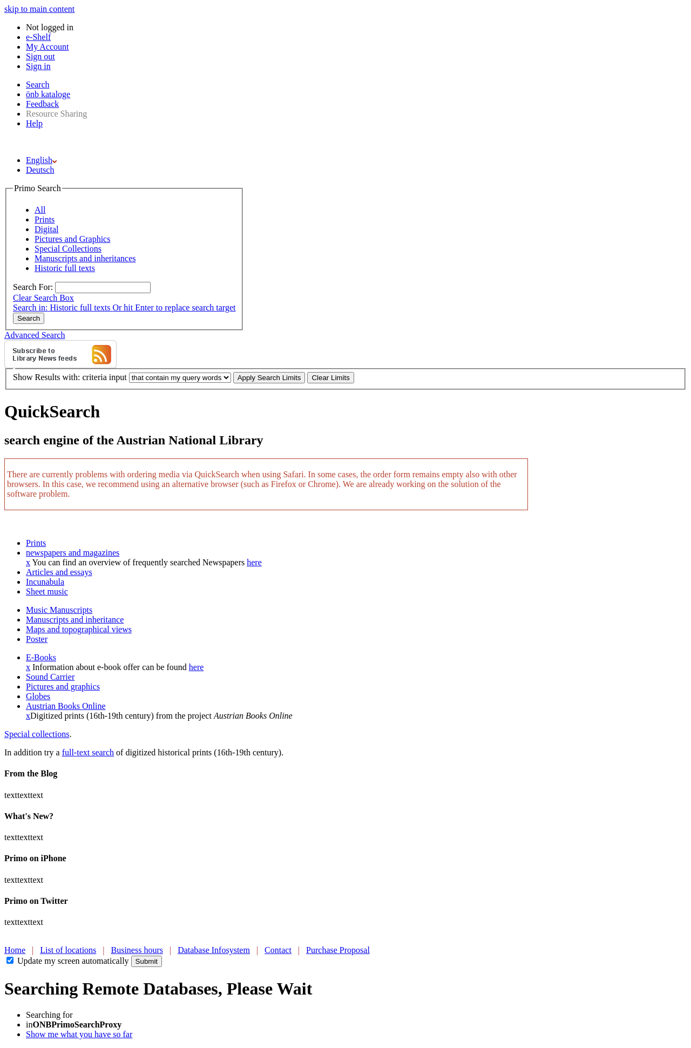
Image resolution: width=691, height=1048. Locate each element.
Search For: (33, 287)
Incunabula (45, 581)
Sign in (38, 66)
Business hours (137, 950)
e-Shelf (38, 37)
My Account (47, 46)
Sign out (40, 56)
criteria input (104, 377)
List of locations (68, 950)
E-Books (41, 657)
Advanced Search (34, 335)
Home (14, 950)
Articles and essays (59, 572)
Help (34, 123)
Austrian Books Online (66, 706)
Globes (38, 696)
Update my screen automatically (73, 960)
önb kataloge (48, 94)
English (41, 160)
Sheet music (47, 591)
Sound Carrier (50, 676)
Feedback (42, 104)
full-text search (88, 752)
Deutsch (40, 169)
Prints (36, 542)
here (254, 562)
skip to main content (39, 8)
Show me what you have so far (79, 1034)
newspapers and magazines (72, 552)
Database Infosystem (214, 950)
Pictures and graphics (63, 686)
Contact (278, 950)
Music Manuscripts (59, 609)
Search (38, 84)
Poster (37, 639)
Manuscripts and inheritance (75, 619)
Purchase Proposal (338, 950)
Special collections (36, 734)
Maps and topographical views (79, 629)
